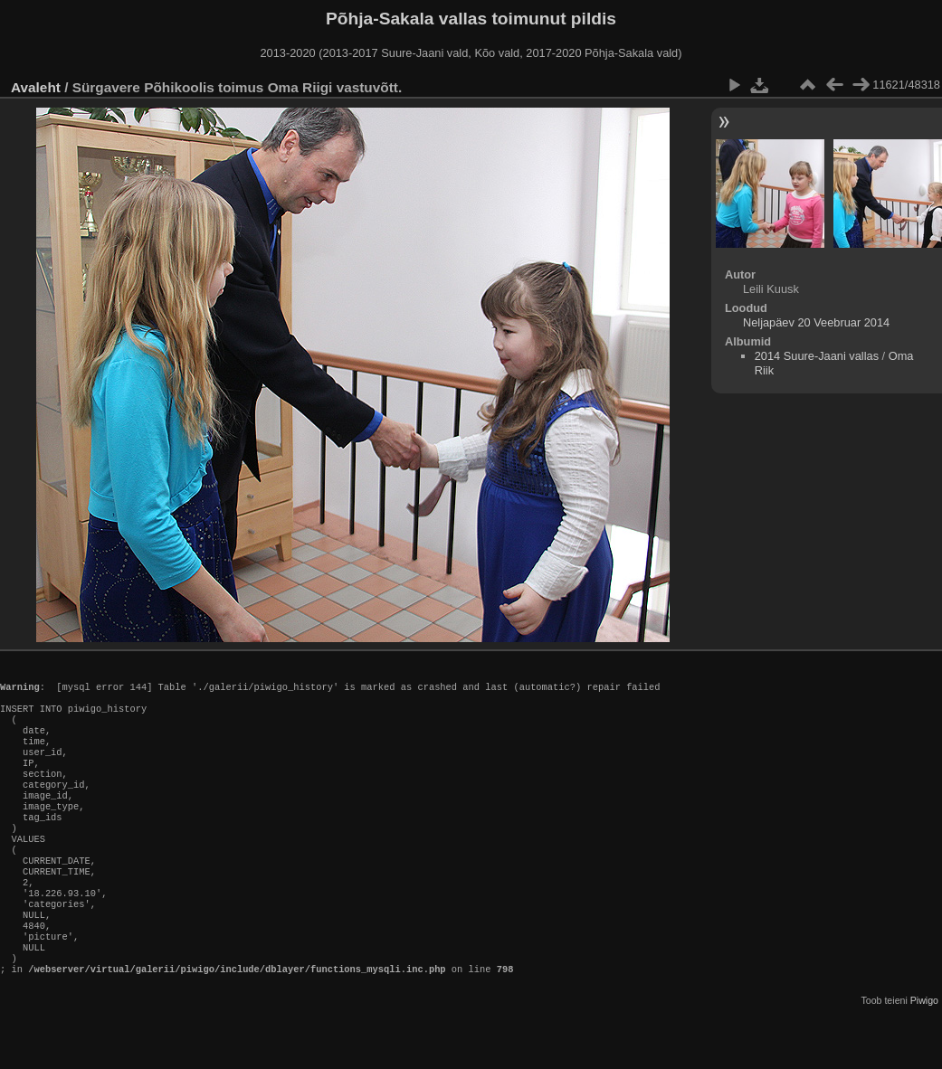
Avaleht (36, 87)
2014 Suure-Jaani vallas (817, 356)
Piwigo (924, 1054)
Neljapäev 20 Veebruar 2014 (816, 322)
